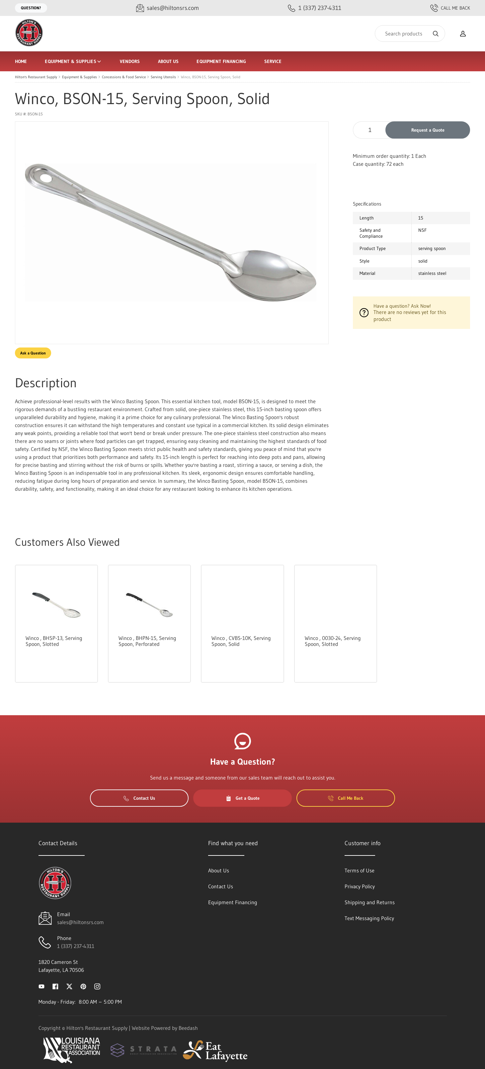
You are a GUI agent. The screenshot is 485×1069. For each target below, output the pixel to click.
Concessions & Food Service (124, 77)
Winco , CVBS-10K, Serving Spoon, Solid (241, 641)
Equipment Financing (221, 61)
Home (21, 61)
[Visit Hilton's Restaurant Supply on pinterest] (83, 985)
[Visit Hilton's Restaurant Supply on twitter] (69, 985)
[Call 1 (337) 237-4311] (314, 8)
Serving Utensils (163, 77)
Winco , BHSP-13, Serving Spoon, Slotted (54, 641)
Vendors (130, 61)
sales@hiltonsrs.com (80, 922)
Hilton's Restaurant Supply (36, 77)
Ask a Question (33, 352)
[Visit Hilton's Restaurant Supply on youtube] (41, 985)
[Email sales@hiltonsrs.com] (167, 8)
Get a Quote (243, 798)
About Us (168, 61)
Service (273, 61)
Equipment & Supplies (73, 61)
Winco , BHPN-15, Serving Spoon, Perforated (147, 641)
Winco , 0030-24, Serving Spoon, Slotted (333, 641)
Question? (31, 7)
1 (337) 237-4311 (75, 946)
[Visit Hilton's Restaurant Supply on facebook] (55, 985)
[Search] (410, 33)
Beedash (188, 1028)
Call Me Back (450, 8)
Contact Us (139, 798)
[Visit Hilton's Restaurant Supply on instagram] (97, 985)
